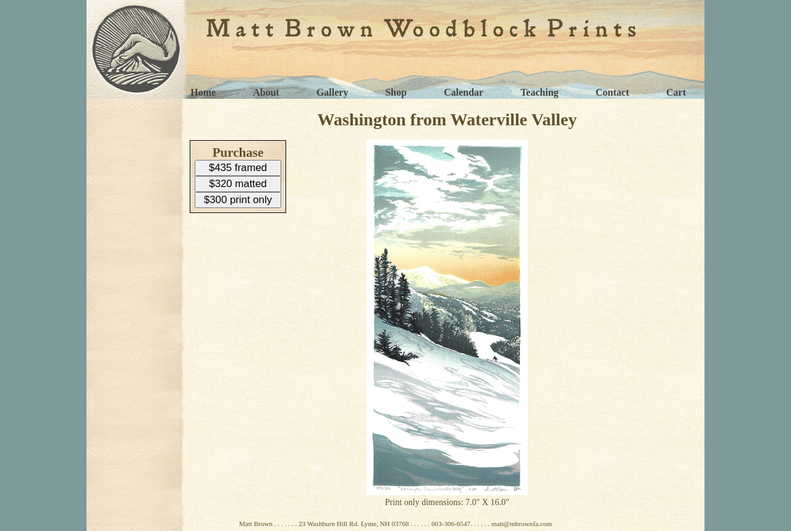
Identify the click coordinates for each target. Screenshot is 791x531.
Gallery (332, 92)
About (266, 92)
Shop (396, 92)
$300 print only (238, 200)
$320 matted (237, 184)
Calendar (463, 92)
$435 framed (238, 168)
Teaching (539, 92)
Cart (676, 92)
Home (203, 92)
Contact (612, 92)
